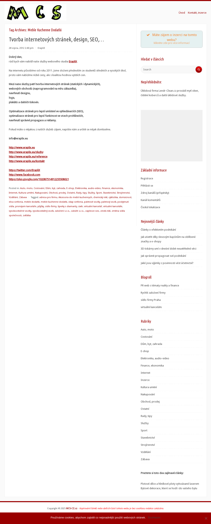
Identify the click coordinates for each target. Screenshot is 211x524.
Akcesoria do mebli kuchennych (75, 197)
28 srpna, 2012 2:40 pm (21, 48)
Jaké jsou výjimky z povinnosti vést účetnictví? (167, 263)
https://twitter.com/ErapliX (24, 170)
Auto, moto (26, 188)
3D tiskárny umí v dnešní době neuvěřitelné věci (168, 248)
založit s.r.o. (77, 211)
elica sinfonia (16, 202)
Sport (99, 192)
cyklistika (113, 197)
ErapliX (41, 48)
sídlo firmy (50, 206)
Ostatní (71, 192)
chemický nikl (100, 197)
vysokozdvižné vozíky (20, 211)
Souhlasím (154, 517)
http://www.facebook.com (24, 174)
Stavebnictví (109, 192)
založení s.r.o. (62, 211)
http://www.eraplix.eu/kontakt (27, 161)
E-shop (70, 188)
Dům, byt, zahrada (55, 188)
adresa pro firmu (48, 197)
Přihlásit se (147, 185)
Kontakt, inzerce (197, 12)
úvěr (80, 206)
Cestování (39, 188)
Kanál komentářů (151, 200)
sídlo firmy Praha (151, 299)
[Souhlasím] (206, 518)
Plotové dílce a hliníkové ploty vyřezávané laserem (170, 483)
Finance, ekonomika (112, 188)
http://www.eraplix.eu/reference (28, 156)
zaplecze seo (92, 211)
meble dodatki (32, 202)
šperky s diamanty (67, 206)
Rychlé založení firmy (153, 292)
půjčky (41, 206)
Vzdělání (13, 197)
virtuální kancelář (93, 206)
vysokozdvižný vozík (43, 211)
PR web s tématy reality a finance (160, 285)
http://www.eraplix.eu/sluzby (26, 152)
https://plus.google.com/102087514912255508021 (39, 179)
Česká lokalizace (150, 207)
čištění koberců (150, 95)
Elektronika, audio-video (88, 188)
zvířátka (27, 215)
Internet (13, 192)
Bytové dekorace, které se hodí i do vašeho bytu (169, 488)
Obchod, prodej (57, 192)
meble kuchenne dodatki (54, 202)
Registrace (147, 178)
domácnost (125, 197)
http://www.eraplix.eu (22, 147)
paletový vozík (108, 202)
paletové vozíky (92, 202)
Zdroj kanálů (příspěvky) (155, 192)
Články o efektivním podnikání (158, 229)
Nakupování (41, 192)
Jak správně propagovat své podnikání (163, 255)
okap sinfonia (75, 202)
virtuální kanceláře (112, 206)
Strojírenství (123, 192)
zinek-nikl (105, 211)
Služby (91, 192)
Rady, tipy (81, 192)
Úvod (182, 12)
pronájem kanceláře (25, 206)
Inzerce (145, 380)
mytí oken (192, 90)
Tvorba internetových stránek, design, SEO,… (56, 39)
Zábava (23, 197)
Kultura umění (26, 192)
